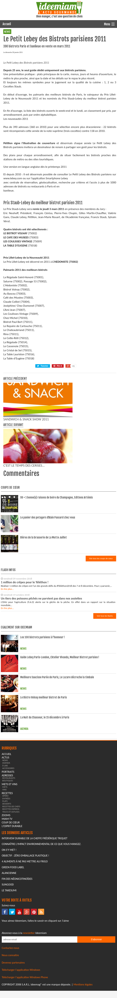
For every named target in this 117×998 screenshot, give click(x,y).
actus (5, 822)
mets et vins (9, 849)
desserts (6, 868)
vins (4, 854)
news (7, 31)
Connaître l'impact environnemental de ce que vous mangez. (41, 908)
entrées (6, 863)
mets (4, 851)
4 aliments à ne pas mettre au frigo (25, 926)
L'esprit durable (12, 891)
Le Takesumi (9, 955)
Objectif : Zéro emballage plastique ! (25, 920)
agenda (6, 827)
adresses (7, 840)
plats (4, 866)
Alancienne (9, 937)
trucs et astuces (10, 876)
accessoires (8, 833)
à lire (5, 830)
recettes (7, 858)
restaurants (8, 842)
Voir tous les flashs (105, 681)
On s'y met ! (9, 914)
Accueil (7, 24)
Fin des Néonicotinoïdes (17, 943)
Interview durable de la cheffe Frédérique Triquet (34, 903)
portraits (8, 836)
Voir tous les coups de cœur (101, 623)
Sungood (8, 949)
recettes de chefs (11, 871)
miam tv (7, 883)
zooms (6, 880)
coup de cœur (11, 887)
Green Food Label (13, 932)
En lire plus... (7, 653)
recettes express (10, 874)
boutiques (7, 845)
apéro (5, 860)
